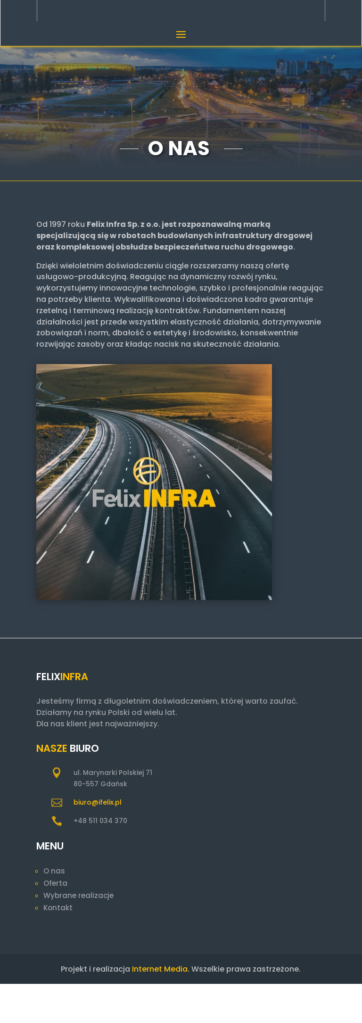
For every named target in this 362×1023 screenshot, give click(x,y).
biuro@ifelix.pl (98, 841)
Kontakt (58, 947)
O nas (54, 910)
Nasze (51, 787)
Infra (74, 716)
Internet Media (160, 1008)
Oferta (55, 922)
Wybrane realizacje (78, 935)
